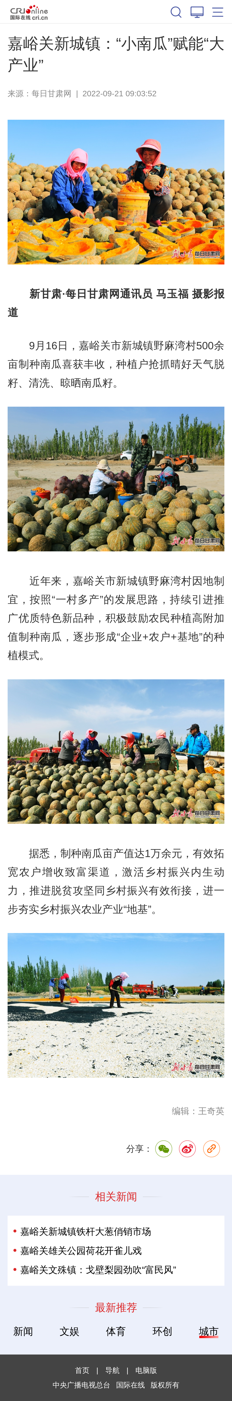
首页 (82, 1370)
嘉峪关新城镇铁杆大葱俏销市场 (85, 1231)
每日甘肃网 (51, 93)
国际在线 (29, 11)
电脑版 (146, 1370)
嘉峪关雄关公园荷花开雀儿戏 (81, 1250)
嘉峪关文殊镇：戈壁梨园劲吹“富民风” (98, 1269)
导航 (112, 1370)
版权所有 (165, 1385)
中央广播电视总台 (81, 1385)
